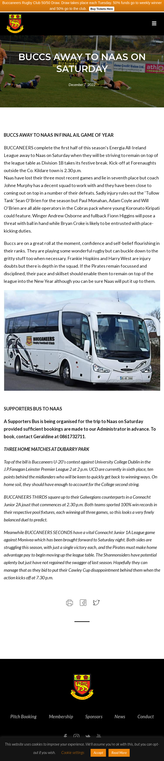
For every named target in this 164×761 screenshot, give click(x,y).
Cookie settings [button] (72, 752)
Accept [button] (98, 753)
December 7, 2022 (82, 84)
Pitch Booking (23, 716)
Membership (61, 716)
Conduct (146, 716)
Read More (119, 753)
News (120, 716)
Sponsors (93, 716)
